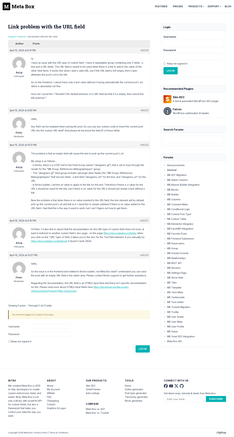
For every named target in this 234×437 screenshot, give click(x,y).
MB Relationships (174, 258)
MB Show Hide (173, 277)
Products (195, 6)
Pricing (178, 6)
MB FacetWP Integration (178, 228)
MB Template (172, 287)
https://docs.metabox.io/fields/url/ (49, 241)
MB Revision (171, 267)
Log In (143, 348)
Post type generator (136, 393)
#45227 (144, 220)
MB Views (170, 331)
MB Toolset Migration (176, 307)
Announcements (174, 165)
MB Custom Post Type (177, 214)
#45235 (144, 255)
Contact (51, 404)
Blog (228, 6)
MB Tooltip (171, 312)
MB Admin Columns (175, 180)
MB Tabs (170, 282)
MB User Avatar (173, 316)
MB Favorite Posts (175, 233)
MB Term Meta (173, 292)
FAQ (49, 397)
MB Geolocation (173, 243)
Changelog (53, 400)
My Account (53, 389)
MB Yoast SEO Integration (179, 336)
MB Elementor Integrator (178, 223)
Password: (14, 334)
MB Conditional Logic (176, 209)
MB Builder (171, 194)
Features (161, 6)
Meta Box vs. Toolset (97, 412)
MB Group (170, 248)
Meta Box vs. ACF (95, 409)
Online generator (134, 389)
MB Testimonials (174, 297)
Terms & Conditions (58, 432)
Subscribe (216, 398)
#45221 (145, 110)
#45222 (144, 144)
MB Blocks (171, 189)
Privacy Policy (40, 432)
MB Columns (171, 199)
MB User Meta (172, 321)
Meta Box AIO (172, 341)
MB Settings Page (174, 272)
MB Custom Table (174, 219)
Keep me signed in (21, 341)
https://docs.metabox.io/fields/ (120, 233)
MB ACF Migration (174, 175)
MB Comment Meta (175, 204)
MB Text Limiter (173, 302)
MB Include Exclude (176, 253)
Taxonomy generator (136, 397)
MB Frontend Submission (178, 238)
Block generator (134, 400)
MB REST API (172, 263)
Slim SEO (90, 385)
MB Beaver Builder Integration (181, 184)
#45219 (145, 50)
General (21, 36)
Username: (14, 326)
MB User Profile (173, 326)
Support (213, 6)
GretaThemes (93, 389)
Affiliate (51, 393)
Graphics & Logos (56, 408)
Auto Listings (92, 393)
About (50, 385)
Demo (128, 385)
